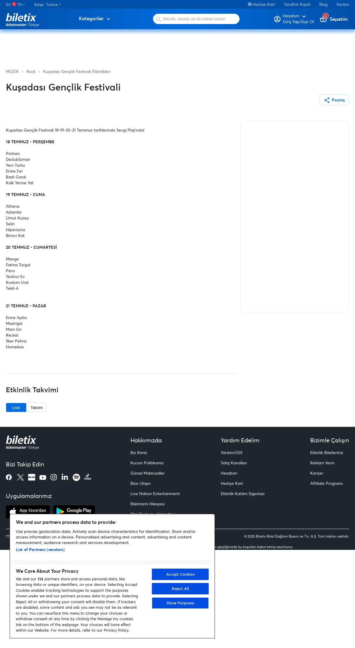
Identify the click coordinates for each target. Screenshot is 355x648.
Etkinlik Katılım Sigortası (242, 592)
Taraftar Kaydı (297, 4)
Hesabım (229, 571)
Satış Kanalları (234, 561)
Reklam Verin (322, 561)
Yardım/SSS (231, 551)
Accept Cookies (180, 574)
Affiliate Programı (326, 581)
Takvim (36, 506)
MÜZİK (12, 71)
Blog (323, 4)
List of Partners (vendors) (40, 549)
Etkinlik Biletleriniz (326, 551)
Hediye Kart (261, 4)
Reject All (180, 588)
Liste (16, 506)
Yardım (342, 4)
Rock (30, 71)
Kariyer (316, 571)
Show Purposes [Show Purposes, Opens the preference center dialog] (180, 603)
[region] (112, 576)
